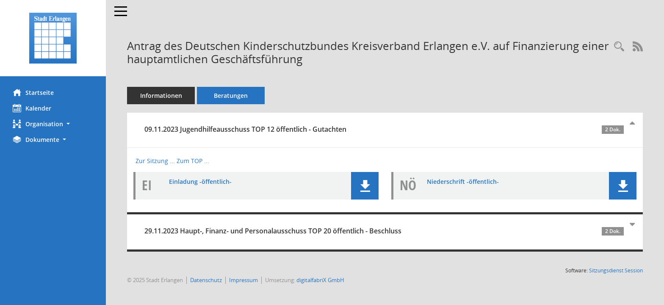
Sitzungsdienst (616, 270)
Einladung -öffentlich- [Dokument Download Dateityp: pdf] (200, 181)
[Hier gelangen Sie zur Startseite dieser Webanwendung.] (53, 38)
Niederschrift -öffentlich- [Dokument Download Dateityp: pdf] (463, 181)
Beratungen (231, 96)
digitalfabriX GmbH (320, 280)
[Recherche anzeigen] (619, 47)
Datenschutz (206, 280)
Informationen (161, 96)
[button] (53, 124)
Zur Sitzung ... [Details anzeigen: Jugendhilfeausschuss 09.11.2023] (155, 161)
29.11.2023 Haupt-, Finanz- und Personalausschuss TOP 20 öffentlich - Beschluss (384, 231)
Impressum (243, 280)
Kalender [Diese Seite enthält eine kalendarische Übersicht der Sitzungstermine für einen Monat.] (32, 108)
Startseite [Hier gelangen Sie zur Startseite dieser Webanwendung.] (33, 92)
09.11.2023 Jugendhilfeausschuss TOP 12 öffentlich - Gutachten (384, 129)
